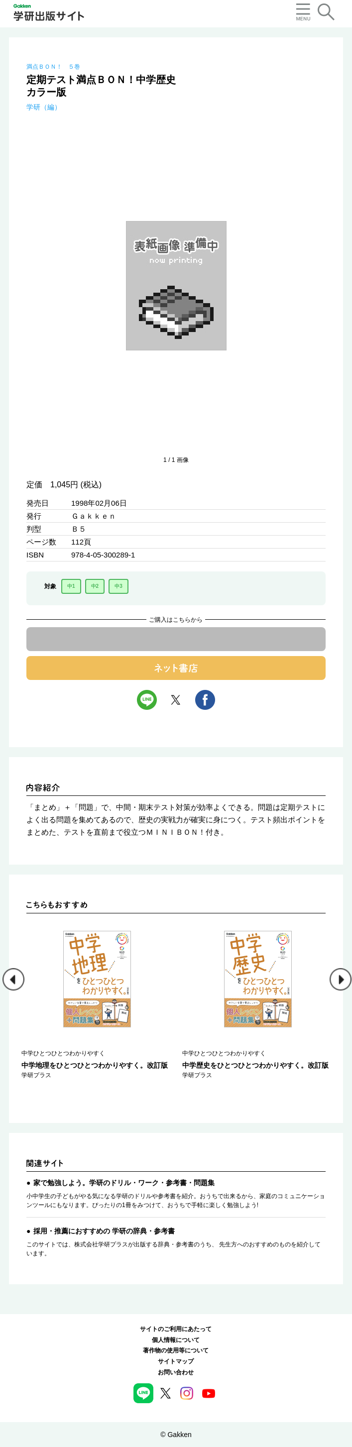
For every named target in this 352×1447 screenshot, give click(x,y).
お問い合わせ (176, 1372)
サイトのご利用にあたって (176, 1329)
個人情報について (176, 1339)
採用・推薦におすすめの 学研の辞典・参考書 (104, 1231)
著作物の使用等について (176, 1350)
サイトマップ (176, 1361)
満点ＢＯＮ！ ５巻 (53, 66)
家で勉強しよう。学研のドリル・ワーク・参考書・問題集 (124, 1183)
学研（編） (43, 107)
